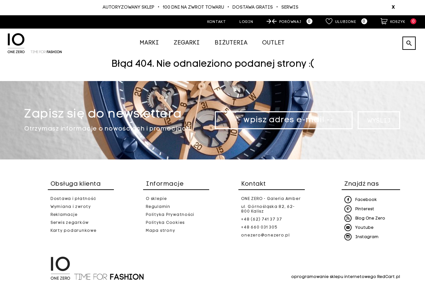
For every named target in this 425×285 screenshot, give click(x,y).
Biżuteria (230, 43)
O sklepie (156, 199)
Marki (149, 43)
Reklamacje (64, 215)
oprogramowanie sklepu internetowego (333, 277)
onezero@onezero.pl (265, 236)
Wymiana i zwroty (70, 207)
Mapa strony (160, 231)
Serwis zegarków (69, 223)
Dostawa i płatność (73, 199)
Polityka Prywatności (170, 215)
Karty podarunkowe (73, 231)
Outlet (273, 43)
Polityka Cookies (165, 223)
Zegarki (187, 43)
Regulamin (158, 207)
